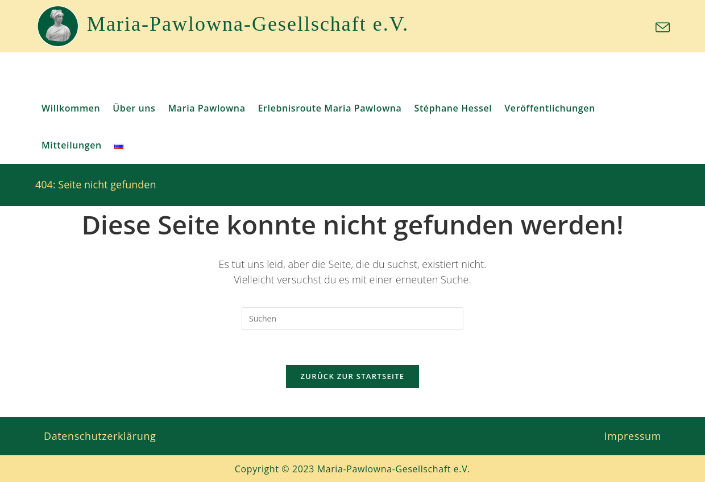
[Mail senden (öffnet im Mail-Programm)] (661, 27)
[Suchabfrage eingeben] (352, 318)
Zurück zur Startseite (353, 376)
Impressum (632, 436)
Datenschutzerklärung (100, 436)
